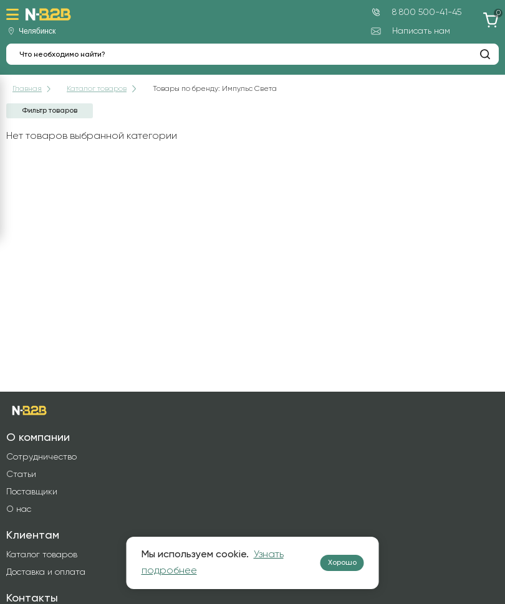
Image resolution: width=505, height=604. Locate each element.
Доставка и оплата (45, 572)
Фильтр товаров (49, 111)
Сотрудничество (41, 457)
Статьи (21, 474)
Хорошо (342, 563)
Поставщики (31, 492)
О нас (18, 509)
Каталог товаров (41, 554)
